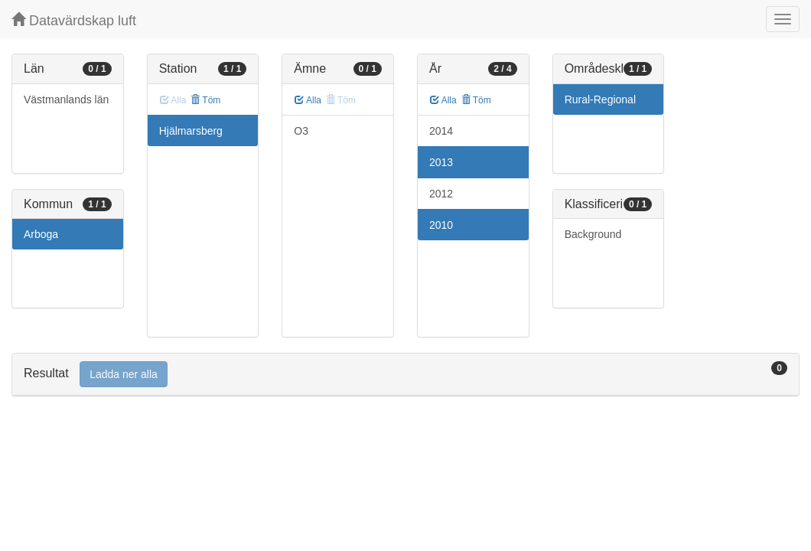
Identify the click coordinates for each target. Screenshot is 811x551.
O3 (301, 131)
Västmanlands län (66, 99)
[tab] (405, 375)
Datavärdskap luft (73, 20)
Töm (205, 100)
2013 (441, 162)
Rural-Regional (600, 99)
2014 (441, 131)
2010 (441, 225)
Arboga (41, 234)
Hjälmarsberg (191, 131)
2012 (441, 193)
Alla (308, 100)
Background (593, 234)
